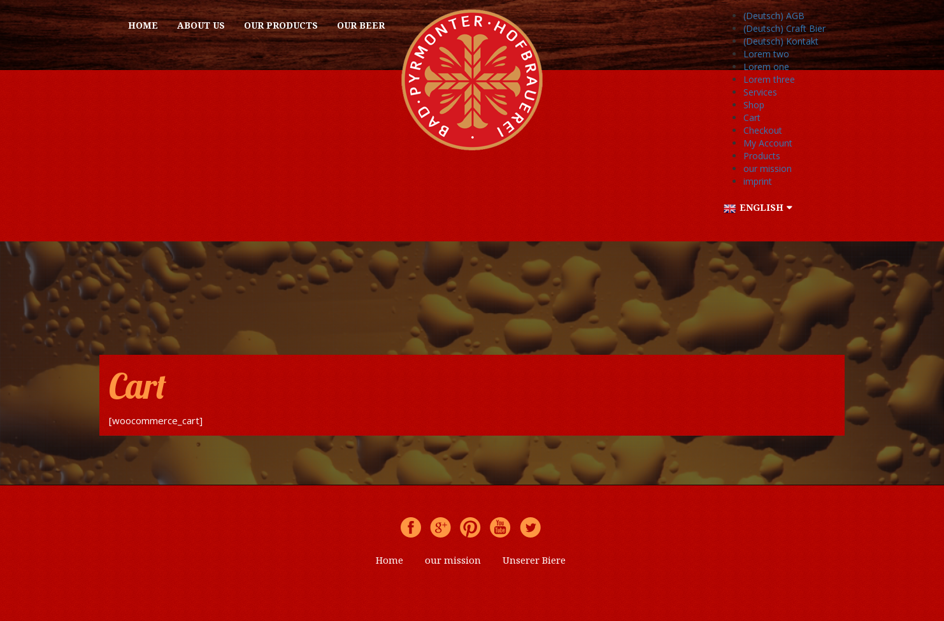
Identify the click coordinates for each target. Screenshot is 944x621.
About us (201, 25)
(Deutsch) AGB (774, 16)
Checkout (762, 130)
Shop (753, 105)
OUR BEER (361, 25)
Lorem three (769, 79)
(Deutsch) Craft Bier (784, 28)
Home (143, 25)
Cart (752, 117)
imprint (757, 181)
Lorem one (766, 67)
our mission (767, 168)
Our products (281, 25)
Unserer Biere (534, 559)
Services (760, 92)
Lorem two (766, 54)
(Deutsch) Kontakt (781, 41)
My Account (767, 143)
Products (761, 156)
